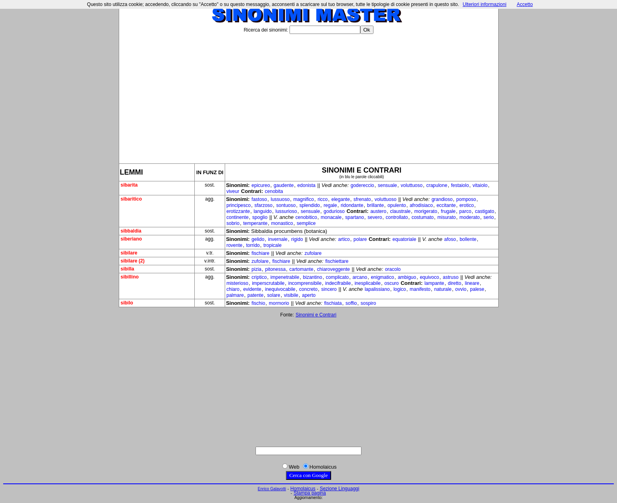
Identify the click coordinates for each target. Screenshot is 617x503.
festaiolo (460, 185)
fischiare (261, 253)
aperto (308, 295)
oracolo (393, 269)
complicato (337, 277)
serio (488, 217)
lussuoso (280, 199)
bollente (467, 239)
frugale (448, 211)
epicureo (261, 185)
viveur (232, 191)
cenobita (274, 191)
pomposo (466, 199)
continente (237, 217)
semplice (306, 223)
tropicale (273, 245)
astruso (450, 277)
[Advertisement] (308, 95)
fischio (258, 303)
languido (263, 211)
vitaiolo (480, 185)
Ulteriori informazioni (484, 4)
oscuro (391, 283)
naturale (442, 289)
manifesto (419, 289)
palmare (235, 295)
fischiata (333, 303)
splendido (310, 205)
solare (273, 295)
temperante (255, 223)
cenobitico (306, 217)
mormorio (279, 303)
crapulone (436, 185)
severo (374, 217)
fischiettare (336, 261)
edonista (306, 185)
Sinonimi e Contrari (316, 315)
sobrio (233, 223)
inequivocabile (280, 289)
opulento (396, 205)
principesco (238, 205)
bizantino (312, 277)
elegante (340, 199)
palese (477, 289)
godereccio (362, 185)
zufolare (313, 253)
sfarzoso (263, 205)
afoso (450, 239)
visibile (291, 295)
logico (399, 289)
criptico (259, 277)
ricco (322, 199)
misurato (446, 217)
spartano (354, 217)
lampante (434, 283)
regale (330, 205)
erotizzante (238, 211)
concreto (308, 289)
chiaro (233, 289)
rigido (297, 239)
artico (343, 239)
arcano (359, 277)
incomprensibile (304, 283)
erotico (466, 205)
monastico (282, 223)
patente (256, 295)
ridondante (352, 205)
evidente (252, 289)
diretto (454, 283)
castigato (484, 211)
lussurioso (286, 211)
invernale (278, 239)
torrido (253, 245)
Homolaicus (302, 488)
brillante (375, 205)
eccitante (446, 205)
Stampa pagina (310, 493)
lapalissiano (377, 289)
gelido (258, 239)
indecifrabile (338, 283)
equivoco (429, 277)
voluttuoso (412, 185)
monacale (331, 217)
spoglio (260, 217)
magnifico (304, 199)
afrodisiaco (421, 205)
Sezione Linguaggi (339, 488)
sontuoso (286, 205)
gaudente (284, 185)
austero (378, 211)
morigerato (425, 211)
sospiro (368, 303)
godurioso (334, 211)
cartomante (301, 269)
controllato (397, 217)
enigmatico (382, 277)
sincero (329, 289)
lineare (472, 283)
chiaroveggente (333, 269)
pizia (257, 269)
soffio (351, 303)
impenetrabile (284, 277)
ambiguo (407, 277)
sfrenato (362, 199)
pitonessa (275, 269)
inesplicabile (368, 283)
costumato (422, 217)
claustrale (400, 211)
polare (360, 239)
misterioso (237, 283)
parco (465, 211)
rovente (234, 245)
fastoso (259, 199)
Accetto (525, 4)
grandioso (442, 199)
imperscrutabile (268, 283)
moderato (469, 217)
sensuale (387, 185)
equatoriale (404, 239)
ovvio (460, 289)
